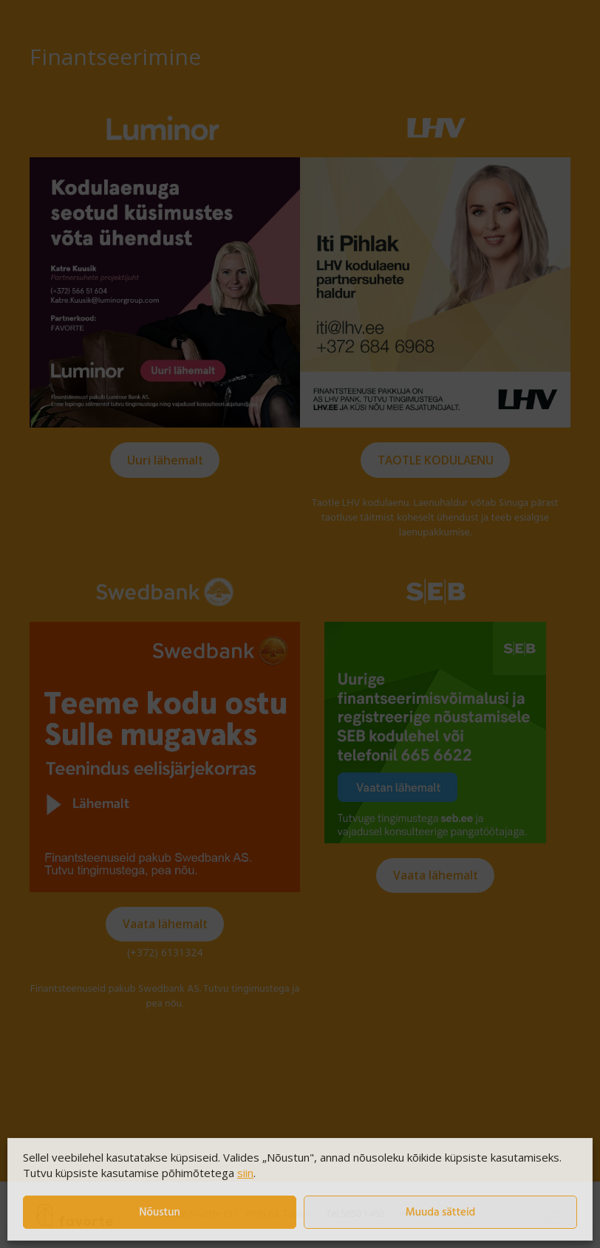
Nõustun (159, 1212)
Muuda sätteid (441, 1212)
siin (245, 1172)
